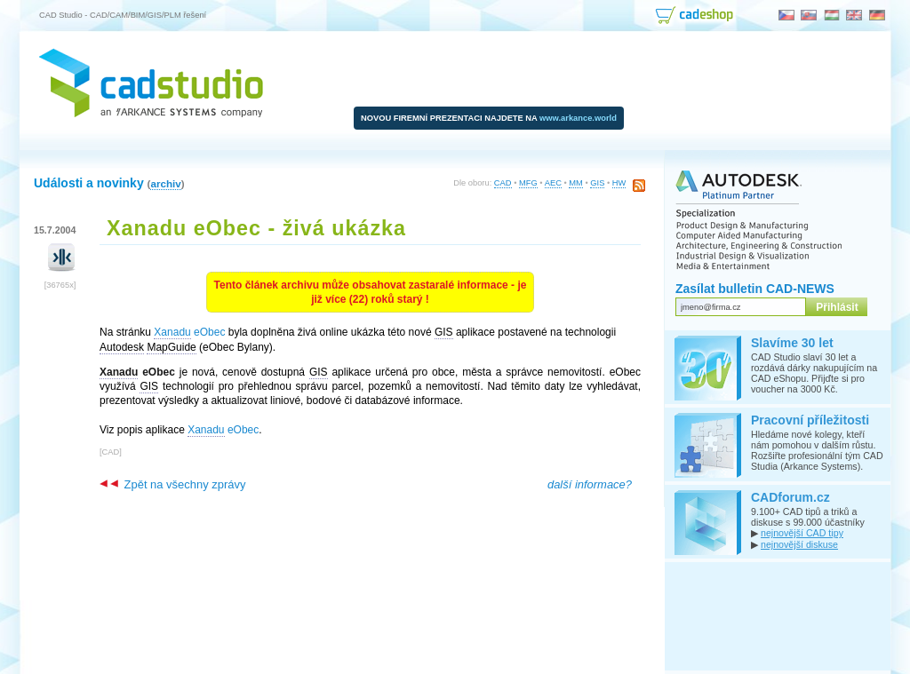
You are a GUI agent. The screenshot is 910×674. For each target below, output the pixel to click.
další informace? (589, 484)
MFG (528, 182)
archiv (165, 183)
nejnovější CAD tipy (802, 532)
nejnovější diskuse (799, 544)
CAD (503, 182)
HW (619, 182)
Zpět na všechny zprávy (172, 484)
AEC (553, 182)
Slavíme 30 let (792, 343)
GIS (597, 182)
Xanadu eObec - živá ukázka (256, 228)
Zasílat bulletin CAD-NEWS (754, 288)
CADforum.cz (790, 497)
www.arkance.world (578, 118)
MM (576, 182)
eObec (189, 332)
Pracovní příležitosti (810, 420)
